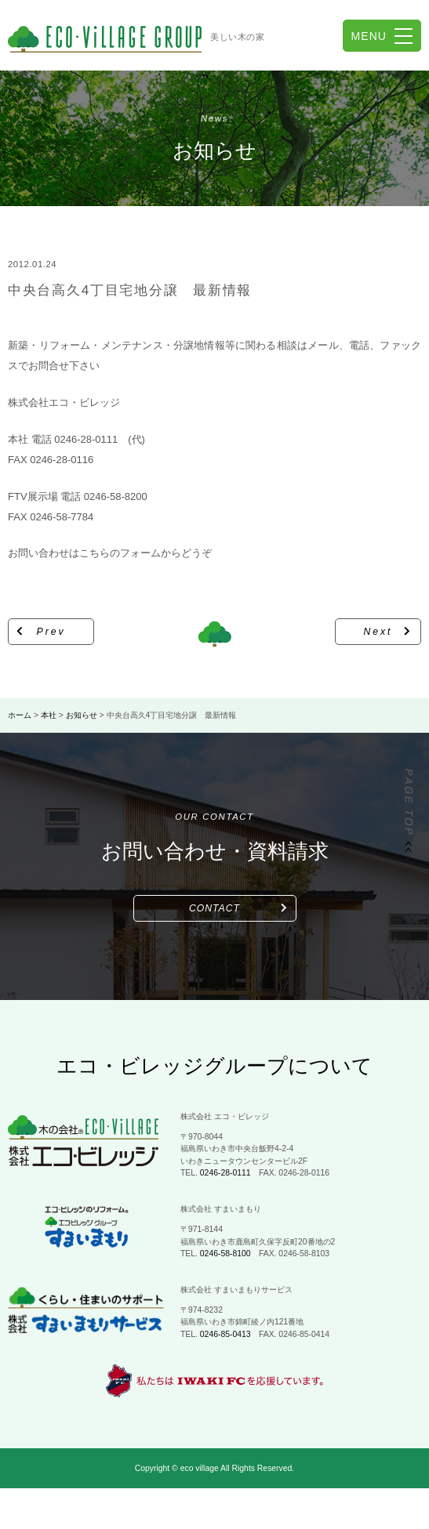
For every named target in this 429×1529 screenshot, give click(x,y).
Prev (51, 631)
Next (378, 631)
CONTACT (214, 908)
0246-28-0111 (225, 1172)
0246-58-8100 (225, 1253)
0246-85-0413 (225, 1334)
